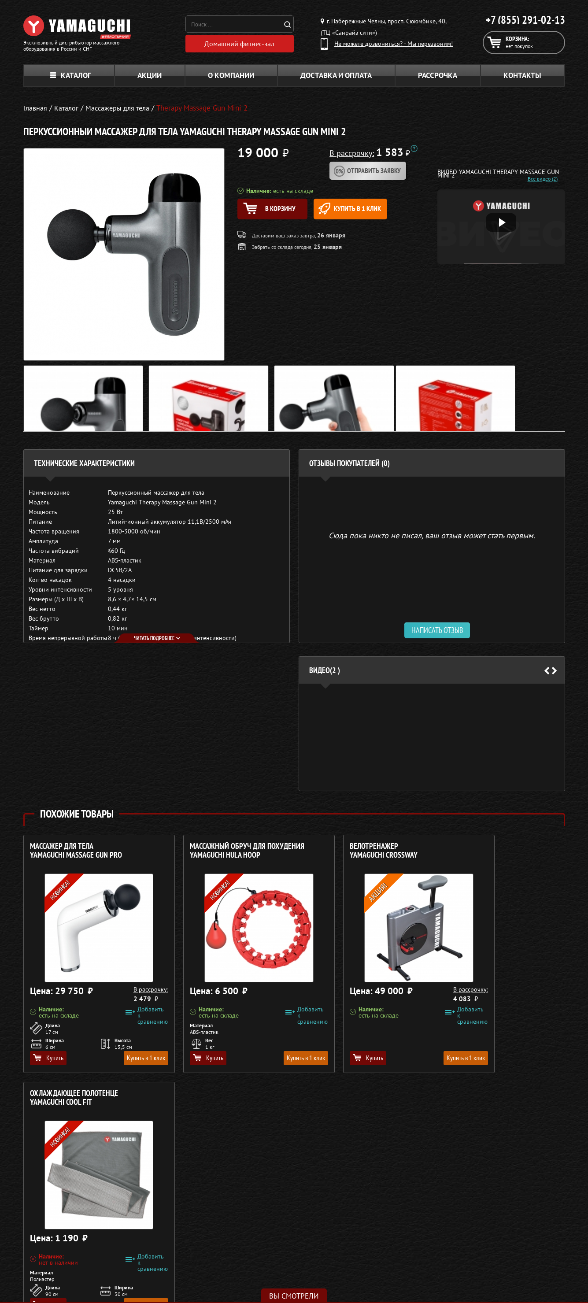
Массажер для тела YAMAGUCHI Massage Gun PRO (76, 853)
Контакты (522, 77)
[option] (432, 739)
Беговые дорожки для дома (268, 1269)
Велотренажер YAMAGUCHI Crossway (339, 853)
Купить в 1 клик (372, 211)
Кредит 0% (451, 1237)
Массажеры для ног (257, 1248)
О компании (231, 77)
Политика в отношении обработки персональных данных (105, 1285)
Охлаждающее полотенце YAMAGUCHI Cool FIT (486, 853)
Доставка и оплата (336, 77)
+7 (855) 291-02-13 (525, 20)
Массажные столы (254, 1216)
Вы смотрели (294, 1296)
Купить (48, 1059)
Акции (149, 77)
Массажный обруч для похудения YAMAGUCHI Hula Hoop (224, 853)
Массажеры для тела (258, 1237)
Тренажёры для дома (259, 1258)
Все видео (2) (535, 181)
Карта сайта (452, 1258)
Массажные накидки (258, 1227)
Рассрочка (437, 77)
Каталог (70, 77)
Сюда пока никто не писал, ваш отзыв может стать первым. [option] (432, 537)
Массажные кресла (255, 1206)
